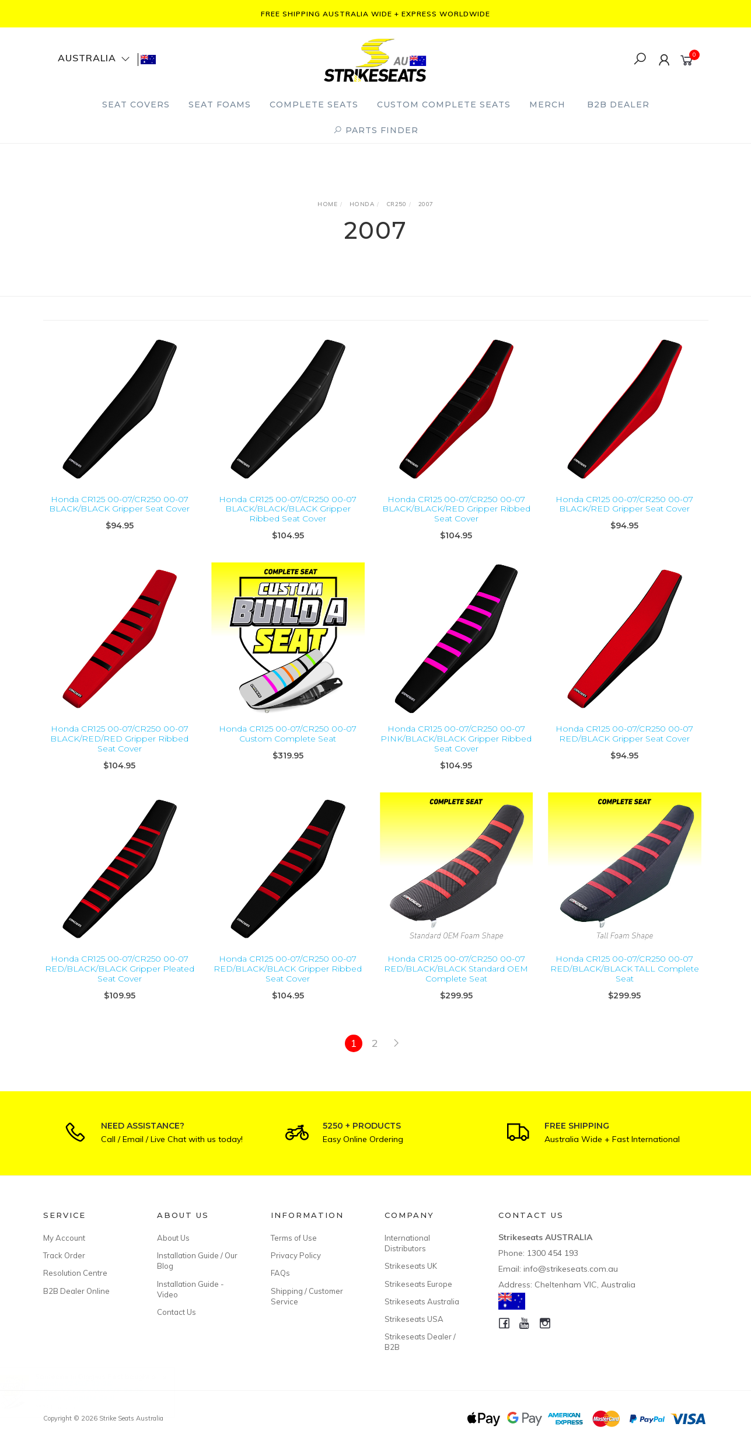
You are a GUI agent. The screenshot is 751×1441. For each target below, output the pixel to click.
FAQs (280, 1273)
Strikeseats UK (411, 1266)
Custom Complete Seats (444, 104)
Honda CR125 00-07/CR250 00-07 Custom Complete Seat (288, 744)
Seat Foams (219, 104)
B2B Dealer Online (76, 1291)
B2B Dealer (618, 104)
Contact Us (176, 1312)
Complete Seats (314, 104)
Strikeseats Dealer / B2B (420, 1342)
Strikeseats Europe (418, 1284)
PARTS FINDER (375, 130)
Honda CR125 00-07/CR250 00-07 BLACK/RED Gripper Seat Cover (624, 504)
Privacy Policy (296, 1255)
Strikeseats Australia (422, 1301)
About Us (173, 1237)
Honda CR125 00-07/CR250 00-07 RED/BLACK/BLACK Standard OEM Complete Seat (456, 979)
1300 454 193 (552, 1253)
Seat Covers (136, 104)
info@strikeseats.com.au (570, 1269)
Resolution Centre (75, 1273)
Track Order (64, 1255)
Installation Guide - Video (190, 1289)
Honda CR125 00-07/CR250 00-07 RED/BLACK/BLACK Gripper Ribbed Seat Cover (288, 979)
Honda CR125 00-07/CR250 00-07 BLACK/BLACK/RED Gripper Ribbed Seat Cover (456, 509)
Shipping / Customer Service (307, 1296)
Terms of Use (294, 1237)
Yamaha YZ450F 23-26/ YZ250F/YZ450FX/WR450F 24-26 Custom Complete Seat (100, 1390)
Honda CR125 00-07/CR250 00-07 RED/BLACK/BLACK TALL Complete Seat (624, 979)
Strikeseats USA (414, 1319)
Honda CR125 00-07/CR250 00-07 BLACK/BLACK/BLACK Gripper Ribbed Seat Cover (288, 509)
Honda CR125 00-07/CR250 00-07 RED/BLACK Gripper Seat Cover (624, 744)
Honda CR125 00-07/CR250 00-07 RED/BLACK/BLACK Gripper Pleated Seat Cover (119, 979)
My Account (64, 1237)
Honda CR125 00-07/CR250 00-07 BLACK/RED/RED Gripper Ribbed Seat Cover (119, 749)
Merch (547, 104)
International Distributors (407, 1243)
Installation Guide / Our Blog (197, 1261)
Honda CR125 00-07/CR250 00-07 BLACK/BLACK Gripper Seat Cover (119, 504)
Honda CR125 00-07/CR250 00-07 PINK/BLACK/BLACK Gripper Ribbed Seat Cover (456, 749)
